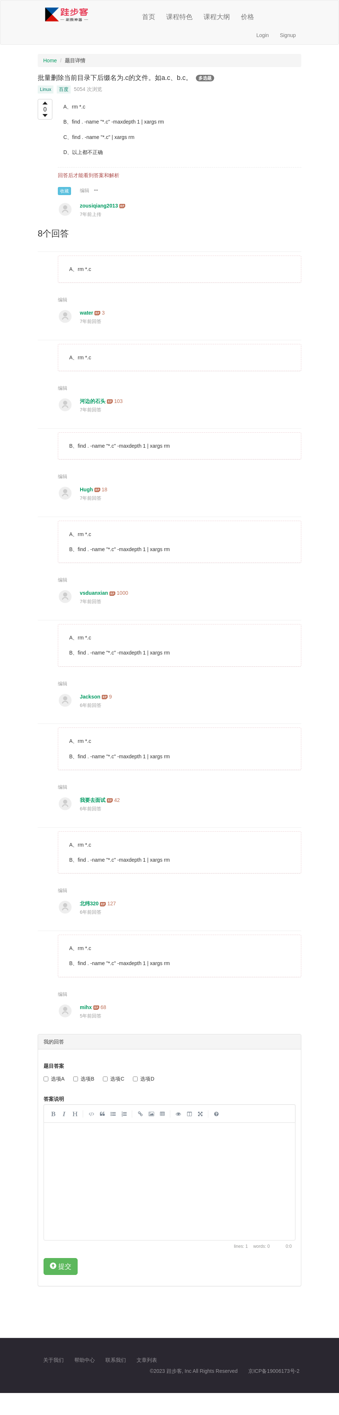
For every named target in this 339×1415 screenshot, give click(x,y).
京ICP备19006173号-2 (273, 1371)
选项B (83, 1079)
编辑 (84, 190)
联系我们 (115, 1360)
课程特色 (179, 17)
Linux (45, 89)
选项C (113, 1079)
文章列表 (147, 1360)
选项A (54, 1079)
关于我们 (53, 1360)
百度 (63, 89)
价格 (247, 17)
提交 (60, 1266)
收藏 (64, 191)
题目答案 (54, 1066)
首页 (148, 17)
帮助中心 (84, 1360)
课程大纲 (217, 17)
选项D (143, 1079)
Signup (288, 35)
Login (262, 35)
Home (50, 60)
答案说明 (54, 1099)
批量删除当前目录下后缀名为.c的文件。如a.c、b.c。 (115, 77)
